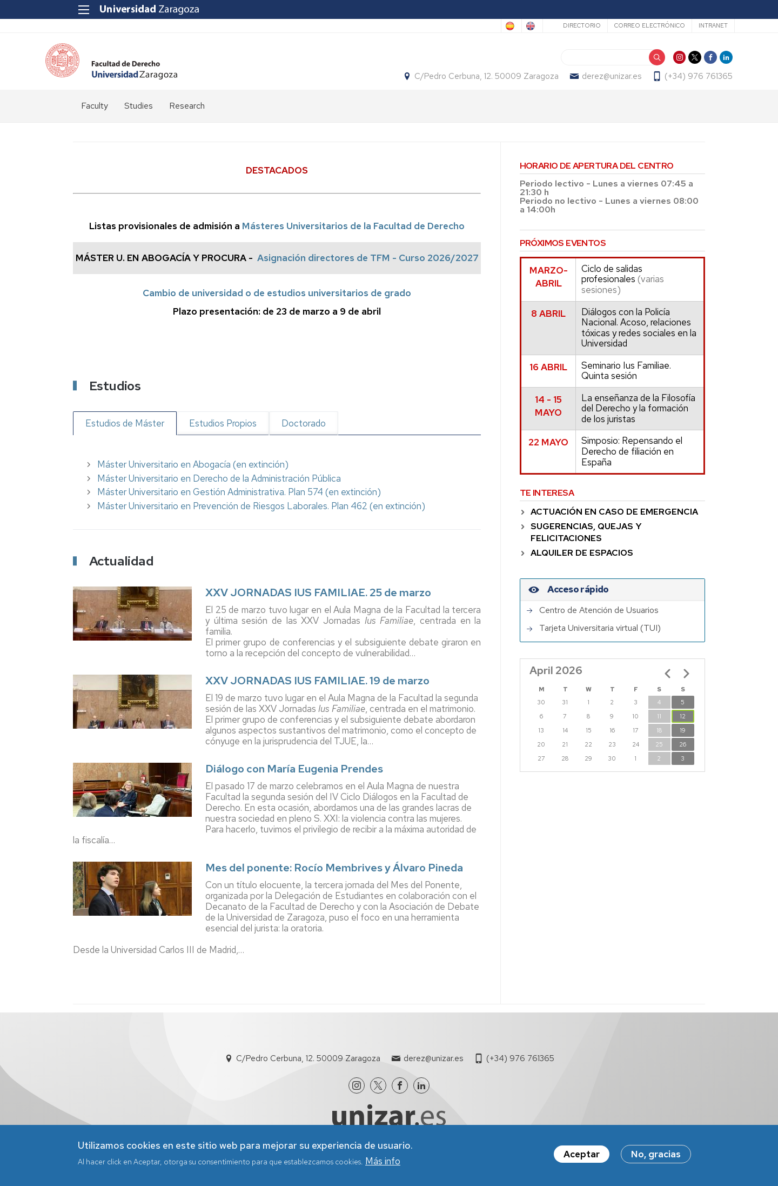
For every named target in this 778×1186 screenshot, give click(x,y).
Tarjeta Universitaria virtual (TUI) (600, 639)
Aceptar (582, 1154)
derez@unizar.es (584, 81)
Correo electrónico (620, 25)
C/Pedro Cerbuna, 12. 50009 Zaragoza (459, 81)
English (497, 26)
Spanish (454, 26)
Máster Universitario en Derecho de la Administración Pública (219, 489)
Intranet (683, 25)
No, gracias (656, 1154)
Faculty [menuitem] (94, 116)
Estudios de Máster (124, 434)
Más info (382, 1161)
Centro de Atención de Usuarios (599, 621)
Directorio (552, 25)
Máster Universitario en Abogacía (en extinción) (193, 476)
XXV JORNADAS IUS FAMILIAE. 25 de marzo (318, 604)
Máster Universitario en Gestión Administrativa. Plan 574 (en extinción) (239, 503)
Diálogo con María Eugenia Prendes (294, 779)
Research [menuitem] (187, 116)
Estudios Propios (223, 434)
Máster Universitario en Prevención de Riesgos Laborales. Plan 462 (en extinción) (261, 517)
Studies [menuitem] (138, 116)
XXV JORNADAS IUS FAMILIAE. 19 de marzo (317, 692)
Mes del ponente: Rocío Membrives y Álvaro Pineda (334, 878)
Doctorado (303, 434)
